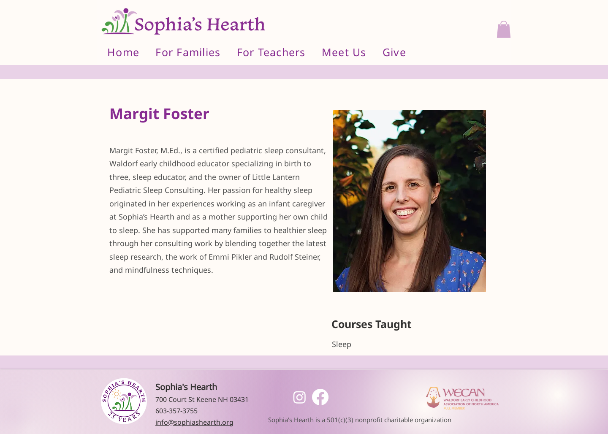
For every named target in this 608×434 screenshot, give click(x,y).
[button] (504, 29)
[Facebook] (320, 397)
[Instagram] (299, 397)
